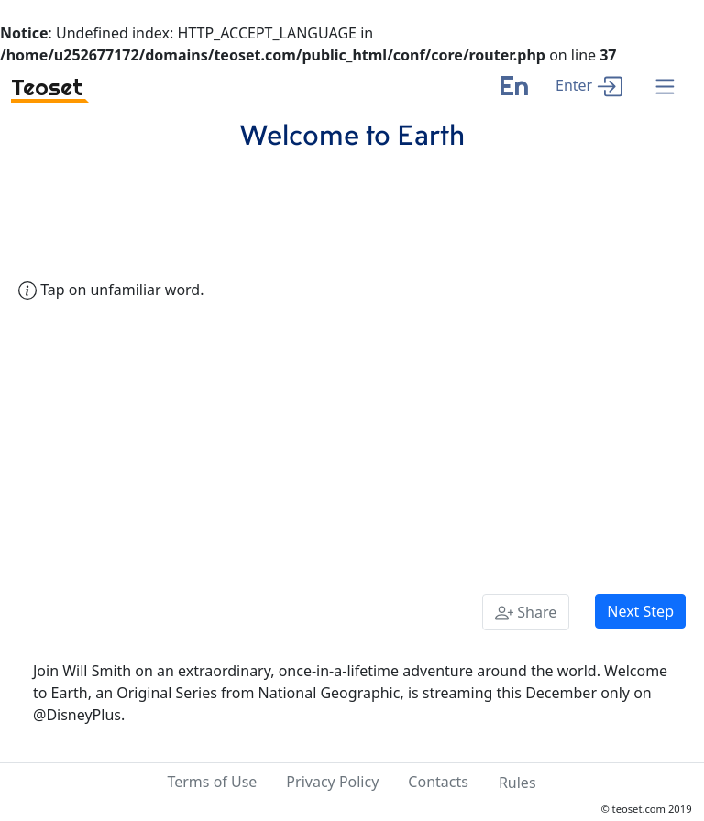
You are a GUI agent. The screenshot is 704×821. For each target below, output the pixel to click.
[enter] (589, 84)
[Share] (525, 612)
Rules (517, 782)
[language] (514, 93)
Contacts (438, 782)
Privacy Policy (332, 782)
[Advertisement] (352, 443)
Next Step (640, 611)
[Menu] (665, 87)
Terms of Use (212, 782)
